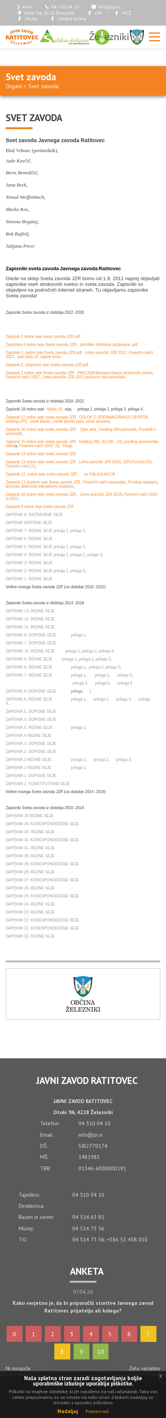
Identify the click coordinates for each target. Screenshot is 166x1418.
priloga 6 (124, 683)
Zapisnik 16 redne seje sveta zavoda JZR (41, 429)
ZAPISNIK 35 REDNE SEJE (30, 816)
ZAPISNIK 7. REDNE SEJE (29, 531)
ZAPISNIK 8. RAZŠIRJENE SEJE (34, 515)
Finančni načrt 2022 (23, 377)
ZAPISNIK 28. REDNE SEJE (30, 872)
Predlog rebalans (142, 482)
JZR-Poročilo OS (137, 462)
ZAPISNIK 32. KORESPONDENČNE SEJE (42, 840)
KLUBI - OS (112, 442)
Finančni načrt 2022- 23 (39, 446)
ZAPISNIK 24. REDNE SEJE (30, 904)
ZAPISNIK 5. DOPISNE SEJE (31, 711)
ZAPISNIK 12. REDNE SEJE (30, 619)
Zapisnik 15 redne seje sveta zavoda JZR (41, 442)
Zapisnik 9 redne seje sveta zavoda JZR (40, 507)
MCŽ (122, 13)
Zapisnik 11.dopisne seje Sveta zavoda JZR (43, 482)
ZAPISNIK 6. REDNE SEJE (29, 539)
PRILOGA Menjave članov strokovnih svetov (115, 373)
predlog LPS (16, 421)
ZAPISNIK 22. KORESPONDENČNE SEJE (42, 920)
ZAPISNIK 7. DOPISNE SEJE (31, 643)
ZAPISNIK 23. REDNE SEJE (30, 912)
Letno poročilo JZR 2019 (101, 494)
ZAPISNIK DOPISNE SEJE (29, 523)
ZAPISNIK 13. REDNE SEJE (30, 611)
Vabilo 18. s (56, 409)
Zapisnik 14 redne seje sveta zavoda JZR (41, 454)
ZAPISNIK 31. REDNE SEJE (30, 848)
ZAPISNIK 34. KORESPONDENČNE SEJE (42, 824)
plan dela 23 (28, 357)
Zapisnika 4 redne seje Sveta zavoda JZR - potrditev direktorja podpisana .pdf (72, 344)
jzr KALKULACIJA (100, 474)
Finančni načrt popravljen (104, 482)
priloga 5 (102, 683)
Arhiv (25, 7)
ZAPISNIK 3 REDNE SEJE (28, 760)
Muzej (27, 18)
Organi (14, 86)
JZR (94, 13)
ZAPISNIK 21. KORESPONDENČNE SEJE (42, 928)
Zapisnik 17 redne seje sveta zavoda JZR (41, 417)
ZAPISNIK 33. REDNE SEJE (30, 832)
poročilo (12, 486)
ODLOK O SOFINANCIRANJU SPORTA (113, 417)
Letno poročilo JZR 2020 (100, 462)
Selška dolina (68, 18)
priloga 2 (77, 531)
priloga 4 (79, 683)
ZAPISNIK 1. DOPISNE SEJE (31, 776)
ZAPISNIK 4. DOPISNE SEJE (31, 719)
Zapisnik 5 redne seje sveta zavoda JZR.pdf (43, 336)
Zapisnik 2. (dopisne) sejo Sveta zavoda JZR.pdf (47, 365)
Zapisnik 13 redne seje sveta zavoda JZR (41, 462)
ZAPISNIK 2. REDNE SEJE (29, 571)
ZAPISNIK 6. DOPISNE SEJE (31, 691)
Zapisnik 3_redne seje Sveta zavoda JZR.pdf (44, 352)
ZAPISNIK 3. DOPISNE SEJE (31, 743)
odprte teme (51, 357)
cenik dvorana (97, 421)
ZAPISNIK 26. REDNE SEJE (30, 888)
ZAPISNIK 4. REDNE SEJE (29, 555)
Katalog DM (89, 442)
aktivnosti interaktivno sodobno (47, 486)
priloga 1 (61, 531)
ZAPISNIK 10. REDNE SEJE (30, 651)
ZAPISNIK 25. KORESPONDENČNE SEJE (42, 896)
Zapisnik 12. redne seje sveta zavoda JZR (41, 474)
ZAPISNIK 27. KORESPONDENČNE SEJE (42, 880)
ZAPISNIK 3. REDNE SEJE (29, 563)
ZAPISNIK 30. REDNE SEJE (30, 856)
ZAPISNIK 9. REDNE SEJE (30, 659)
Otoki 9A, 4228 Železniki (46, 13)
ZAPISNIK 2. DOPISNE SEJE (31, 752)
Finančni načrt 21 (20, 466)
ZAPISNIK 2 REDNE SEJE (28, 768)
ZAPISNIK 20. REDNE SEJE (30, 936)
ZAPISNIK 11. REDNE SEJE (30, 627)
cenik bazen (40, 421)
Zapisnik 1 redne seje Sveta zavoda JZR (40, 373)
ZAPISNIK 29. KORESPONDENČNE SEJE (42, 864)
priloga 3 (94, 555)
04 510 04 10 (62, 7)
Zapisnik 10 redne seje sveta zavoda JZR (41, 494)
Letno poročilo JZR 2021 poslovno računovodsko (83, 377)
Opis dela (89, 429)
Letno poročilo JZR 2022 (106, 352)
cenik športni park (68, 421)
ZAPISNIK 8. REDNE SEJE (29, 667)
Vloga (67, 446)
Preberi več (97, 1411)
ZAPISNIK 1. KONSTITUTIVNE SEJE (38, 784)
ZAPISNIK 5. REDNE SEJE (29, 547)
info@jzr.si (105, 7)
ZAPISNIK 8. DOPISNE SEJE (31, 635)
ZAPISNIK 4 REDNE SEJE (28, 735)
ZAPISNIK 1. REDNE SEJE (29, 579)
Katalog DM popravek (117, 429)
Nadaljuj (67, 1411)
